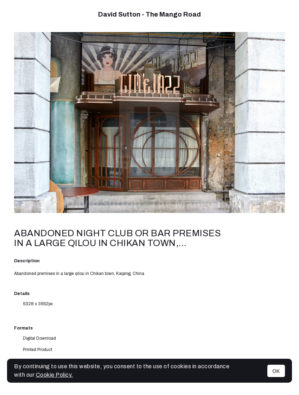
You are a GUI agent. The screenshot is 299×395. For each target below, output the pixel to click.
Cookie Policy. (54, 375)
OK (276, 371)
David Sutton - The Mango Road (149, 14)
